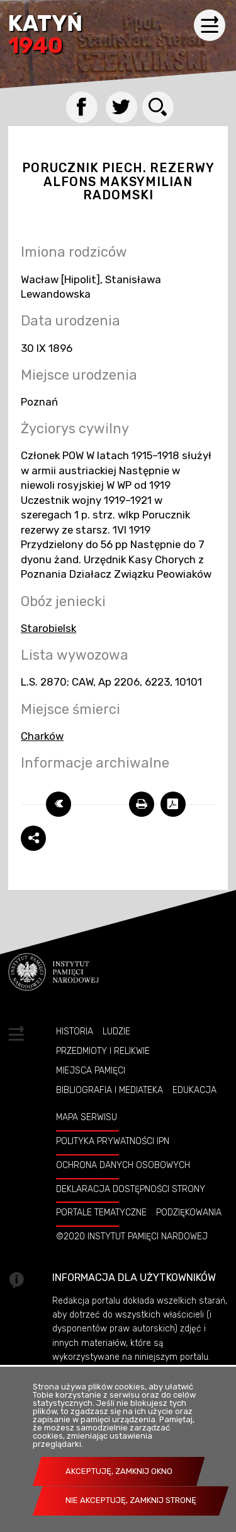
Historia (74, 1031)
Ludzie (116, 1031)
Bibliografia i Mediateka (109, 1090)
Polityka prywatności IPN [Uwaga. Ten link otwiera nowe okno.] (112, 1141)
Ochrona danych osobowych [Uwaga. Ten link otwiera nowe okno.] (123, 1165)
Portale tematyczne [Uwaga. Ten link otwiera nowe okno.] (101, 1212)
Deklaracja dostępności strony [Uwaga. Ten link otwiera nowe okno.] (130, 1189)
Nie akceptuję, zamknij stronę (130, 1500)
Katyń (45, 36)
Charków (42, 736)
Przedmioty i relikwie (103, 1051)
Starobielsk (48, 628)
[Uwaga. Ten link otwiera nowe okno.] (141, 804)
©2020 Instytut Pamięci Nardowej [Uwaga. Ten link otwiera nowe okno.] (132, 1236)
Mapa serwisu (86, 1117)
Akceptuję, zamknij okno (118, 1471)
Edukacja (194, 1090)
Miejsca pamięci (90, 1070)
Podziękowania (189, 1212)
